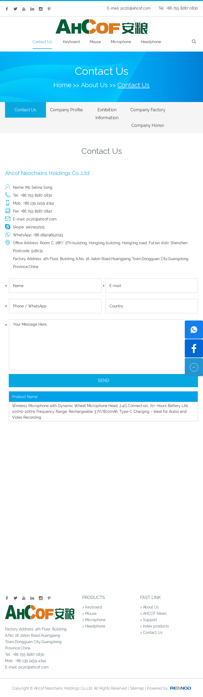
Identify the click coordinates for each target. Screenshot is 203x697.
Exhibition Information (101, 113)
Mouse (95, 42)
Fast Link (150, 590)
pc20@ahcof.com (136, 8)
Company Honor (178, 109)
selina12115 (35, 220)
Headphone (151, 42)
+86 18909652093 (48, 227)
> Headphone (93, 619)
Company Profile (63, 109)
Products (93, 590)
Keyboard (71, 42)
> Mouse (89, 606)
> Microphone (93, 612)
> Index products (154, 619)
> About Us (149, 600)
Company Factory (140, 109)
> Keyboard (92, 600)
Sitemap (137, 681)
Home (62, 85)
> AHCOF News (153, 606)
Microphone (121, 42)
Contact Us (42, 42)
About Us (94, 85)
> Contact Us (151, 625)
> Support (148, 612)
